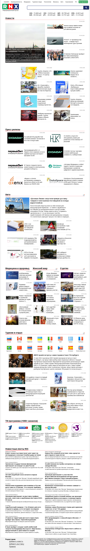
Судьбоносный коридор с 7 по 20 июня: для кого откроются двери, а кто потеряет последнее (23, 508)
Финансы (56, 2)
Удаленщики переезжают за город (75, 116)
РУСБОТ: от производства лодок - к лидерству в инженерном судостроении (73, 41)
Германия (29, 339)
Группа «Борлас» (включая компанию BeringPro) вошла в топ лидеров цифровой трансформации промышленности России (76, 102)
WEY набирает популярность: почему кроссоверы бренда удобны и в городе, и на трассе (63, 255)
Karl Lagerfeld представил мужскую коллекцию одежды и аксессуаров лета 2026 (52, 309)
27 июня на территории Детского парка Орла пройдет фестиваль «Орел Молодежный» (22, 519)
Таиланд (29, 348)
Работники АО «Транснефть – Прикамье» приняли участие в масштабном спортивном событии (52, 287)
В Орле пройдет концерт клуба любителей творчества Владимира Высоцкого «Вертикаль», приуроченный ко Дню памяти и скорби (23, 528)
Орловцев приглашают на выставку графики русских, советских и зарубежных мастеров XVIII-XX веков (24, 498)
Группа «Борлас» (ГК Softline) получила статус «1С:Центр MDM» (44, 73)
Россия (9, 339)
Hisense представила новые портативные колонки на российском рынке (73, 27)
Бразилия (9, 348)
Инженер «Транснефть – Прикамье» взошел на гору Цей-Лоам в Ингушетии (76, 379)
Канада (19, 339)
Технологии (47, 2)
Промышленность (16, 2)
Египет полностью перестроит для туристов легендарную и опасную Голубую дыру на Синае (23, 454)
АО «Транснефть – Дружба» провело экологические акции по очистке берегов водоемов (44, 88)
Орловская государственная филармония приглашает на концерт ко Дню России (20, 465)
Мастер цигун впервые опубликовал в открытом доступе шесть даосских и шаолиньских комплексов (76, 392)
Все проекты (83, 2)
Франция (80, 339)
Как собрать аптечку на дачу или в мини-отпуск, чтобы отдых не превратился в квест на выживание (75, 406)
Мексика (50, 348)
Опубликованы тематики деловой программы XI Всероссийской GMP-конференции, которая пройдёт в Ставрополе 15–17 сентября (25, 276)
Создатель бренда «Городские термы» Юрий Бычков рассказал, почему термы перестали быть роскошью (36, 406)
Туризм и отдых (37, 2)
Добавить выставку (16, 544)
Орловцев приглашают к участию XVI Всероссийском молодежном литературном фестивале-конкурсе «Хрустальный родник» (61, 476)
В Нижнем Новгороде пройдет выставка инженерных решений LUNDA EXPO (74, 55)
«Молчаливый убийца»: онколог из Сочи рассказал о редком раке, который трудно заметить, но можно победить (25, 309)
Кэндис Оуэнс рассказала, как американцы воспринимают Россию (23, 50)
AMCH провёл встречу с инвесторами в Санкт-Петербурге (56, 355)
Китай (19, 348)
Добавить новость (16, 541)
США (60, 339)
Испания (70, 348)
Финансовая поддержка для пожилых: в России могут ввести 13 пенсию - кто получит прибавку (23, 486)
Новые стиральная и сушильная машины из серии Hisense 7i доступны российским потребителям (25, 298)
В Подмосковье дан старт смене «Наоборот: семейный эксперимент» (79, 309)
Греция (70, 339)
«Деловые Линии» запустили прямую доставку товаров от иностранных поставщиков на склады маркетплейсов (49, 201)
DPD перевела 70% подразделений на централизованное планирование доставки (30, 241)
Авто (62, 2)
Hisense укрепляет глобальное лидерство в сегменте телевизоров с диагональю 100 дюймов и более (76, 73)
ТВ (76, 2)
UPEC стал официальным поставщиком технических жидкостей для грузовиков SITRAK (30, 226)
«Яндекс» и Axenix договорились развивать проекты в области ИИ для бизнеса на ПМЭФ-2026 (33, 181)
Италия (50, 339)
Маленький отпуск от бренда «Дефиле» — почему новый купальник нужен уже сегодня (52, 321)
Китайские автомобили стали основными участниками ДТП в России (63, 226)
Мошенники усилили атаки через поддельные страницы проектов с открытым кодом (45, 102)
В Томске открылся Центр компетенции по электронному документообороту (34, 167)
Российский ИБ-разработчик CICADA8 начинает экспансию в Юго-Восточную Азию (34, 138)
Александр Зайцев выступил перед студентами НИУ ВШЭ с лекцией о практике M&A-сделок (80, 287)
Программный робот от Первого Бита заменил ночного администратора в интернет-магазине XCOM (34, 152)
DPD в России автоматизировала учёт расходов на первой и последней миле (31, 255)
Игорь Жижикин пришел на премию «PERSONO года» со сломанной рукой (52, 276)
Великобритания (80, 348)
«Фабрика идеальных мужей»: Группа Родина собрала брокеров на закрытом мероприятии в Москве (45, 116)
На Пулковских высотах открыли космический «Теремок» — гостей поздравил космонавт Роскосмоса (80, 298)
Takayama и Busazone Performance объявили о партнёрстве (64, 241)
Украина (39, 339)
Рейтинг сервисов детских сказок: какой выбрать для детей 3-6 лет (80, 276)
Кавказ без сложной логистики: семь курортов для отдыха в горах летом (62, 454)
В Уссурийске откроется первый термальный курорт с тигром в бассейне (36, 379)
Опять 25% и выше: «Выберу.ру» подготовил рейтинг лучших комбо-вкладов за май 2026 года (77, 88)
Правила (12, 547)
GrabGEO (6, 2)
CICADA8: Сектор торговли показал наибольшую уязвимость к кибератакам (73, 153)
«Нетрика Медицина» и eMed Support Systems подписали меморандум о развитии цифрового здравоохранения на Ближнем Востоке (73, 167)
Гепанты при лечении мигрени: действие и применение (24, 321)
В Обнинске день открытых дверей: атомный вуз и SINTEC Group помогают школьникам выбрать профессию (80, 321)
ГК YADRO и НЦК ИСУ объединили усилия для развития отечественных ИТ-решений (73, 138)
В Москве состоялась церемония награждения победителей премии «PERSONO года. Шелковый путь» (52, 298)
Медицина (27, 2)
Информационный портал (10, 9)
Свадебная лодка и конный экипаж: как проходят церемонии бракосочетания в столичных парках (63, 497)
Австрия (39, 348)
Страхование (69, 2)
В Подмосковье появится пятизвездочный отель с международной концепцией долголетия (35, 392)
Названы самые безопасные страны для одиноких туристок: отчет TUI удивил (63, 508)
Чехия (60, 348)
